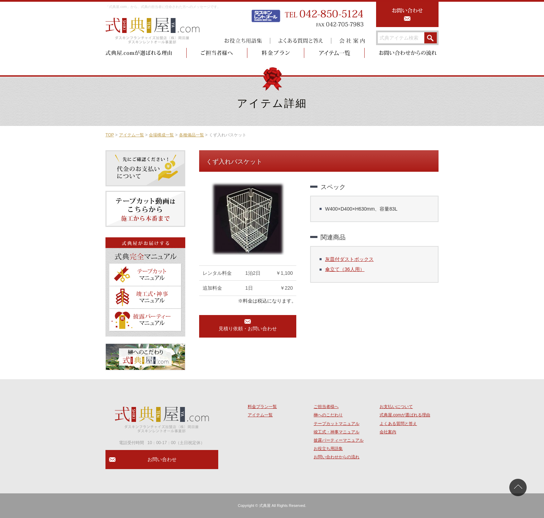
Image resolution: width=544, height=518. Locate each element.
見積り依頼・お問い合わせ (248, 328)
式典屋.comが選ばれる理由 (405, 415)
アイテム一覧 (131, 135)
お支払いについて (396, 406)
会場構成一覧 (161, 135)
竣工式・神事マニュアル (336, 432)
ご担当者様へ (326, 406)
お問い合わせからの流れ (336, 457)
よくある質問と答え (398, 423)
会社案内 (388, 432)
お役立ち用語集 (328, 448)
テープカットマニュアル (336, 423)
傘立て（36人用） (345, 269)
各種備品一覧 (191, 135)
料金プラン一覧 (262, 406)
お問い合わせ (162, 459)
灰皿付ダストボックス (349, 259)
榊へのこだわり (328, 415)
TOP (109, 135)
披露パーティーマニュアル (339, 440)
